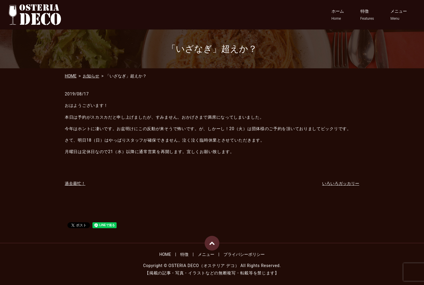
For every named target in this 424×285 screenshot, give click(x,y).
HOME (71, 76)
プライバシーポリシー (244, 254)
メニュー (398, 15)
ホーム (338, 15)
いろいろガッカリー (340, 183)
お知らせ (91, 76)
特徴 (367, 15)
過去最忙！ (75, 183)
